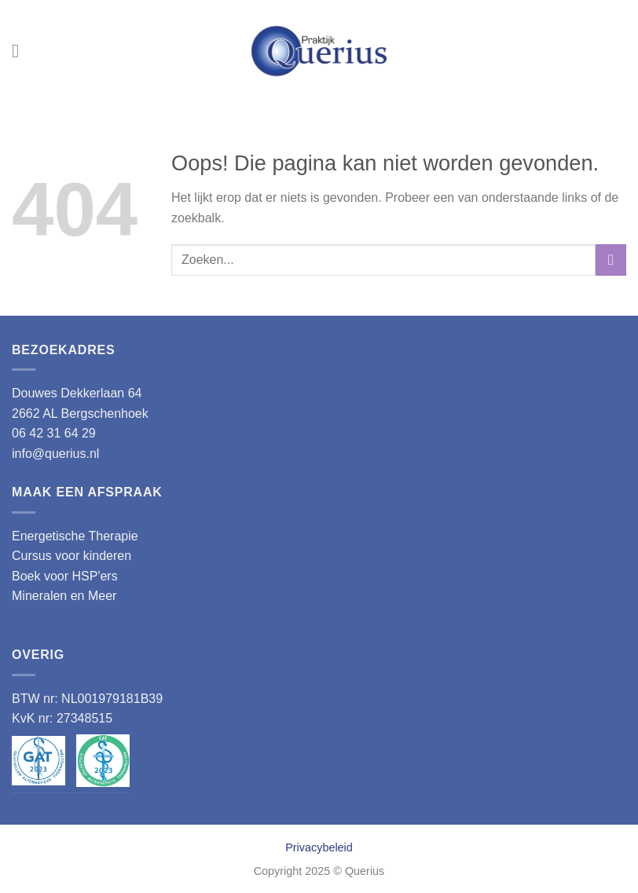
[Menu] (21, 50)
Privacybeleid (319, 847)
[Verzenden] (611, 259)
